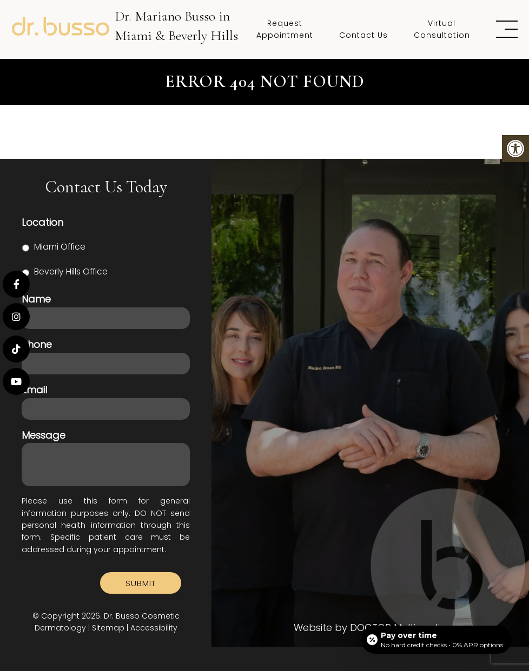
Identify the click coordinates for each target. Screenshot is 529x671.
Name (36, 299)
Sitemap (108, 628)
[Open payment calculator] (436, 640)
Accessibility (153, 628)
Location (42, 222)
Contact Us (363, 35)
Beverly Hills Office (71, 271)
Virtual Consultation (442, 29)
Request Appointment (284, 29)
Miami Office (59, 246)
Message (43, 435)
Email (34, 390)
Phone (37, 344)
